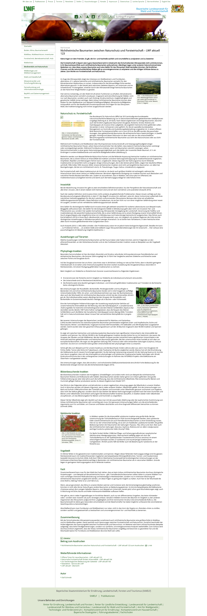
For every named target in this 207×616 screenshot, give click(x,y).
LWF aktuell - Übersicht (70, 566)
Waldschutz (28, 62)
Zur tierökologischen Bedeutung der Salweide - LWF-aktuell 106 (86, 561)
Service (27, 97)
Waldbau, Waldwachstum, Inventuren (39, 54)
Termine (59, 1)
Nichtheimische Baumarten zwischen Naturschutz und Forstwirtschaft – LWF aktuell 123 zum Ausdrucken (107, 545)
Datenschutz (125, 1)
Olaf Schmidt (67, 577)
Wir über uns (27, 1)
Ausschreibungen (90, 1)
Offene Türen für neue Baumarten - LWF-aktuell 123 (82, 557)
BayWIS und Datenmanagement (36, 93)
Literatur (66, 538)
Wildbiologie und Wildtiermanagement (32, 72)
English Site (166, 1)
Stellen (78, 1)
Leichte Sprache (138, 1)
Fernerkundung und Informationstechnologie (34, 88)
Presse (50, 1)
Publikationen (40, 1)
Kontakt (103, 1)
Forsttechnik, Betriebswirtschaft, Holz (38, 58)
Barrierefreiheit (153, 1)
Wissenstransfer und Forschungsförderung (32, 82)
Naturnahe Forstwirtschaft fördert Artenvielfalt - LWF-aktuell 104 (87, 559)
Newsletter (69, 1)
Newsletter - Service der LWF (73, 563)
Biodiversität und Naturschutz (36, 66)
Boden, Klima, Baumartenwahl (36, 50)
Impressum (113, 1)
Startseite (28, 46)
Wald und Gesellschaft (32, 77)
